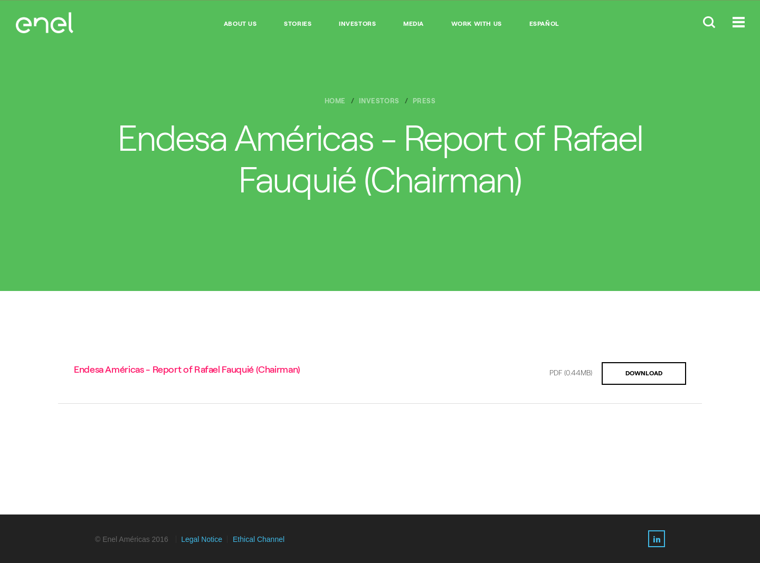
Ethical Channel (258, 539)
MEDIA (413, 23)
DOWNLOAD (643, 373)
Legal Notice (201, 539)
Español (544, 23)
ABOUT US (240, 23)
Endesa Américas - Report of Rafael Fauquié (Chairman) (187, 369)
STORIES (297, 23)
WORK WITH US (476, 23)
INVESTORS (357, 23)
